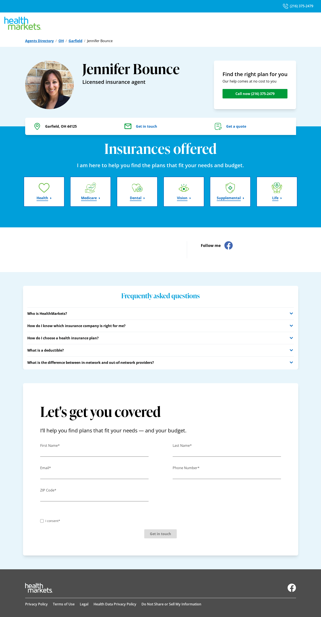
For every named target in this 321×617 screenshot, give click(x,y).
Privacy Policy (36, 604)
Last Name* (182, 445)
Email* (45, 467)
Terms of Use (64, 604)
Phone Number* (186, 467)
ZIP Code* (48, 490)
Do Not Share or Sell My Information (171, 604)
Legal (84, 604)
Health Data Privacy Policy (115, 604)
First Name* (50, 445)
